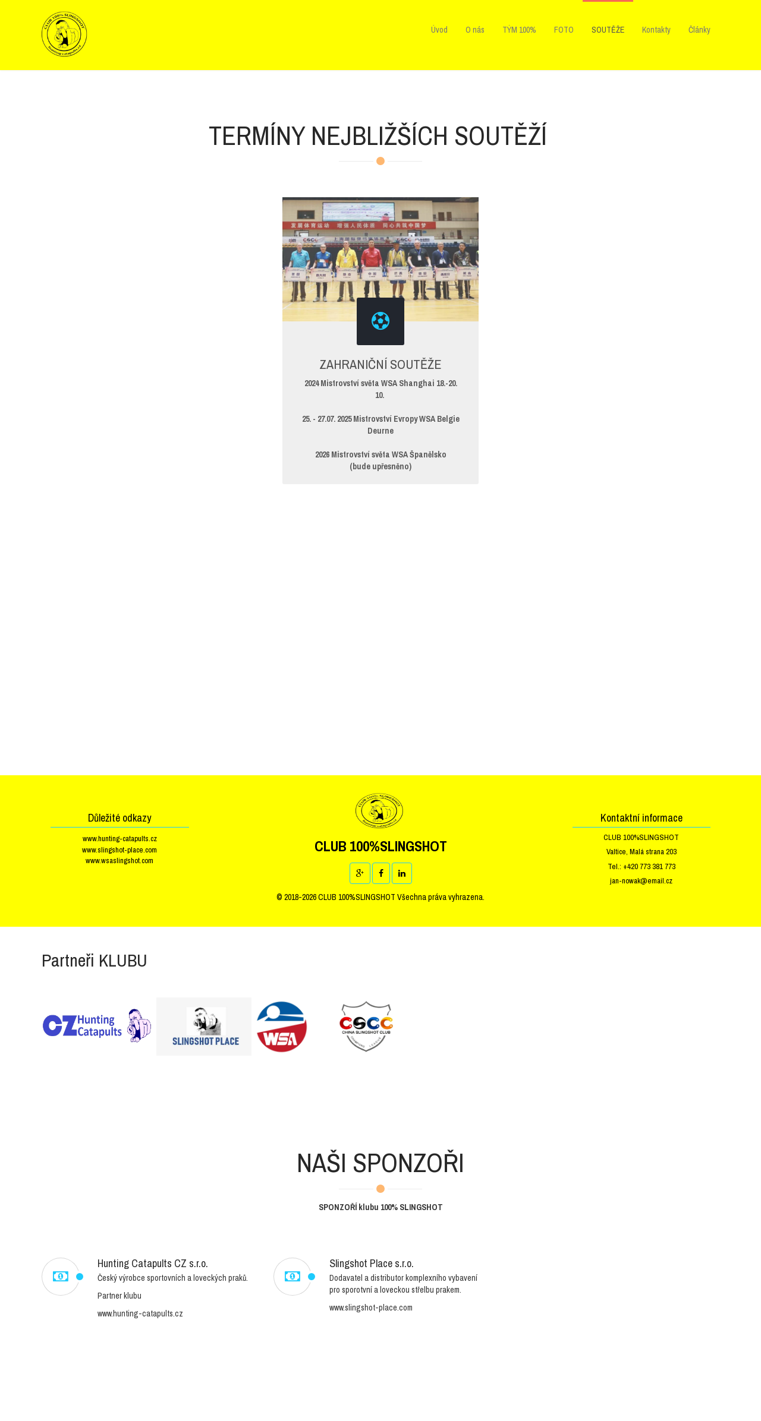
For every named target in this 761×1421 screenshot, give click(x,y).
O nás (475, 29)
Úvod (439, 29)
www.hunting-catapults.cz (120, 838)
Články (699, 29)
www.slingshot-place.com (119, 850)
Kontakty (656, 29)
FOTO (564, 29)
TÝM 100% (519, 29)
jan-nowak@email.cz (641, 881)
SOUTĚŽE (608, 29)
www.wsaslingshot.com (119, 860)
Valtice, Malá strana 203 (641, 852)
